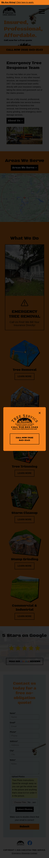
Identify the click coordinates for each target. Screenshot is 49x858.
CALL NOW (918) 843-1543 (24, 439)
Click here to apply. (17, 2)
